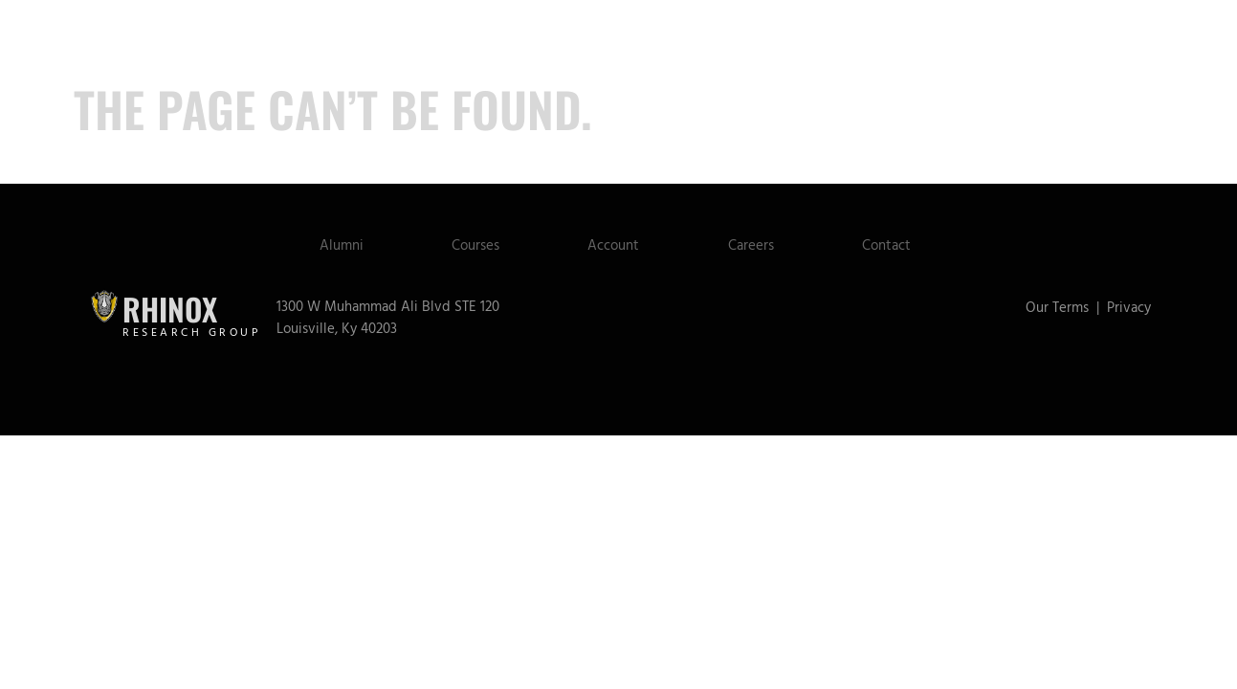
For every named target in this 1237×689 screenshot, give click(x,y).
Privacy (1129, 308)
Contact (900, 245)
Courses (468, 245)
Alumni (326, 245)
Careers (758, 245)
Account (613, 245)
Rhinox (169, 308)
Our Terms (1057, 308)
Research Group (191, 332)
